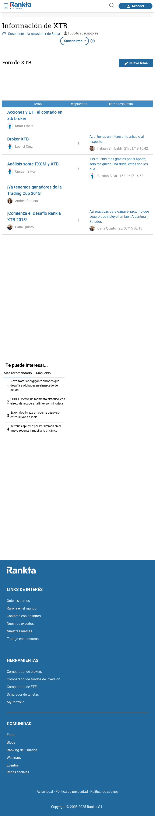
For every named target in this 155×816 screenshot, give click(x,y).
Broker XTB (18, 139)
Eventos (13, 765)
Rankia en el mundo (21, 608)
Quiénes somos (18, 600)
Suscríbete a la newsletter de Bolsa (31, 33)
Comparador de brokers (24, 671)
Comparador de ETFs (22, 686)
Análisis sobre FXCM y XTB (33, 164)
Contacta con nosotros (24, 616)
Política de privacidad (72, 791)
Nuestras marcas (19, 631)
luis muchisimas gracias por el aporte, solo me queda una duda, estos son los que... (118, 164)
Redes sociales (18, 772)
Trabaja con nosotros (23, 638)
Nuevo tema (136, 63)
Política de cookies (104, 791)
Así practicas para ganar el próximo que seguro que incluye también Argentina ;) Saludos (119, 216)
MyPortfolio (15, 702)
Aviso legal (45, 791)
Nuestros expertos (20, 623)
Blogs (11, 742)
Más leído (43, 373)
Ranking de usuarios (22, 750)
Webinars (14, 757)
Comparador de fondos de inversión (33, 679)
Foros (11, 734)
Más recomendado (18, 373)
